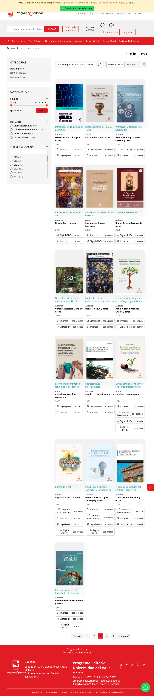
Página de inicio (15, 48)
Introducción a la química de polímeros (69, 128)
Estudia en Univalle (102, 13)
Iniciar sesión (110, 32)
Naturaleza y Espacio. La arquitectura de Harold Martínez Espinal (67, 301)
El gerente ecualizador (127, 212)
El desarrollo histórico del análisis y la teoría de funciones (128, 489)
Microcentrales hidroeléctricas (92, 385)
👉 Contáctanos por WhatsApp (77, 8)
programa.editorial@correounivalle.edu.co (96, 680)
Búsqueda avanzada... (70, 29)
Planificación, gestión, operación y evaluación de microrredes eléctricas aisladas (98, 491)
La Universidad (80, 13)
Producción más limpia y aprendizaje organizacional (129, 300)
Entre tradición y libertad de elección (99, 214)
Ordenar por (64, 64)
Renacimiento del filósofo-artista (68, 214)
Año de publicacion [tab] (22, 146)
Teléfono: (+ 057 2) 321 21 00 (89, 677)
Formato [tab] (15, 121)
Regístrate (128, 32)
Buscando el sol (63, 486)
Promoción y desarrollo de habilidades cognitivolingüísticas (129, 129)
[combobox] (25, 29)
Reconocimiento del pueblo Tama (98, 128)
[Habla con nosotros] (145, 687)
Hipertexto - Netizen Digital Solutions (66, 692)
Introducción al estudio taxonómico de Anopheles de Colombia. (69, 593)
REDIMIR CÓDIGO (90, 28)
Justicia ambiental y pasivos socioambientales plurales (129, 385)
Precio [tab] (14, 98)
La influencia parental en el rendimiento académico (68, 385)
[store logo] (25, 13)
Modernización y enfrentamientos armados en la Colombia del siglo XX (99, 301)
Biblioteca (139, 13)
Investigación (124, 13)
